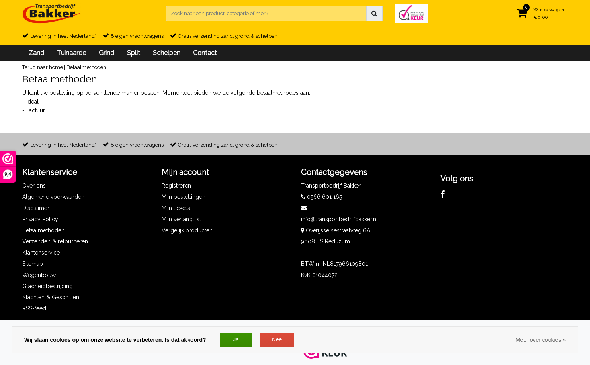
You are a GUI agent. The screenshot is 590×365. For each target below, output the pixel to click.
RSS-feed (34, 308)
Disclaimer (35, 208)
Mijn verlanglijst (181, 219)
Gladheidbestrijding (47, 286)
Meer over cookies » (541, 340)
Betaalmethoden (86, 67)
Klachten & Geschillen (50, 297)
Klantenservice (41, 252)
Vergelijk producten (187, 230)
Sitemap (32, 264)
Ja (236, 339)
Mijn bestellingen (183, 197)
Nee (277, 339)
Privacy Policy (40, 219)
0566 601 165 (321, 197)
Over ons (34, 185)
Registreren (176, 185)
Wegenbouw (39, 275)
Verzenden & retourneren (55, 241)
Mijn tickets (176, 208)
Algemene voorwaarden (53, 197)
